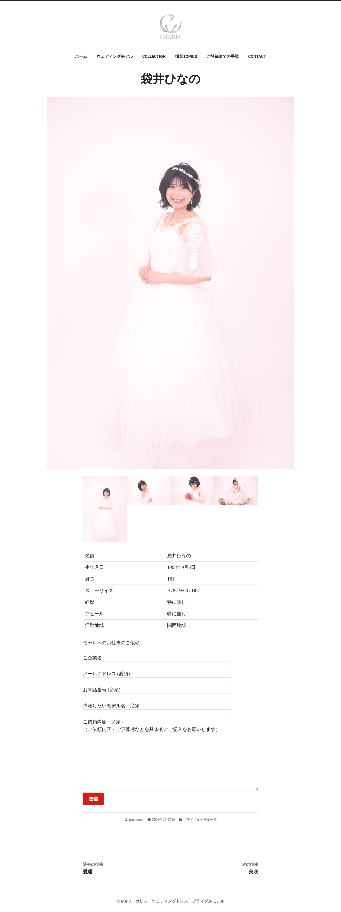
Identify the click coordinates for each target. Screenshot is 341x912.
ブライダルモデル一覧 (200, 819)
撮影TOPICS (186, 56)
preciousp (136, 819)
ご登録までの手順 (222, 56)
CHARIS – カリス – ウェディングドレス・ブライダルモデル (170, 901)
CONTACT (257, 56)
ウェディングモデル (115, 56)
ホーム (81, 56)
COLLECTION (154, 56)
